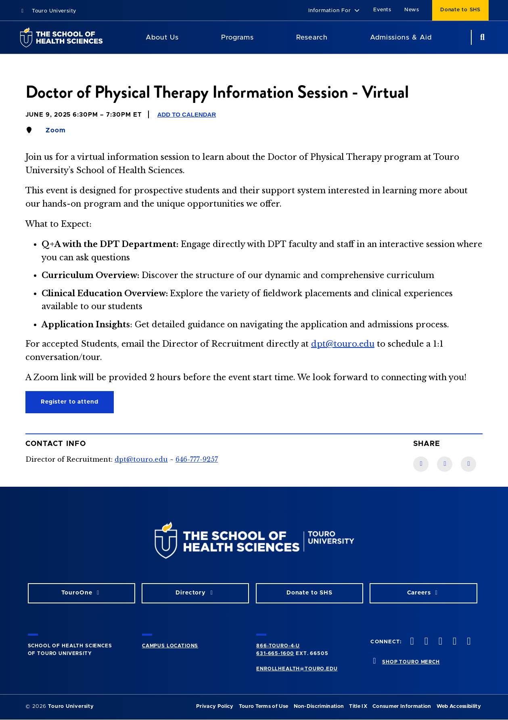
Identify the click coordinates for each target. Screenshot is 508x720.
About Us (162, 37)
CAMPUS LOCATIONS (170, 645)
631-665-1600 (275, 653)
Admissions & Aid (401, 37)
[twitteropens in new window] (425, 642)
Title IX (358, 706)
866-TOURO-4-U (278, 645)
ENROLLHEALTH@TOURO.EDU (296, 668)
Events (382, 10)
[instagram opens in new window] (439, 642)
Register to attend (69, 402)
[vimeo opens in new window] (454, 642)
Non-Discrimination (319, 706)
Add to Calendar (186, 114)
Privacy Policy (214, 706)
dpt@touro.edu (342, 344)
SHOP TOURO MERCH (410, 661)
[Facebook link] (421, 464)
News (411, 10)
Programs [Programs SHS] (237, 37)
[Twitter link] (468, 464)
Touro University (47, 11)
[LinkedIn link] (444, 464)
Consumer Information (401, 706)
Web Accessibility (459, 706)
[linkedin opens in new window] (468, 642)
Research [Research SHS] (312, 37)
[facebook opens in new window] (411, 642)
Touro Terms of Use (263, 706)
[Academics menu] (259, 37)
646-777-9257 (197, 459)
